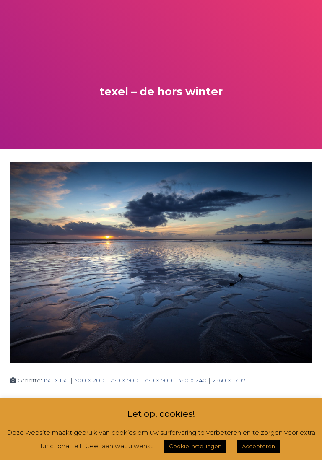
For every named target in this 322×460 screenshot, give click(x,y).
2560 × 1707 (229, 380)
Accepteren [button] (258, 446)
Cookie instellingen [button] (195, 446)
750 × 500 (124, 380)
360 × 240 (192, 380)
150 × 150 (56, 380)
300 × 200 (89, 380)
